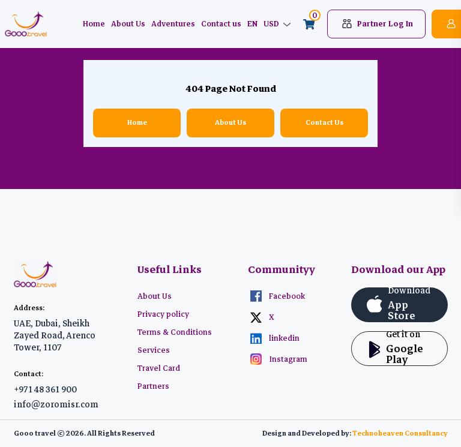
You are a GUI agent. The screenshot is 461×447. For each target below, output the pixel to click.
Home (94, 24)
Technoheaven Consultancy (400, 433)
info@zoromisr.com (56, 404)
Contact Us (324, 122)
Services (153, 350)
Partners (153, 386)
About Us (128, 24)
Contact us (221, 24)
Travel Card (158, 368)
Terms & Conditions (174, 332)
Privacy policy (163, 314)
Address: (29, 308)
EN (252, 24)
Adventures (173, 24)
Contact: (28, 374)
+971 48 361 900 (45, 389)
